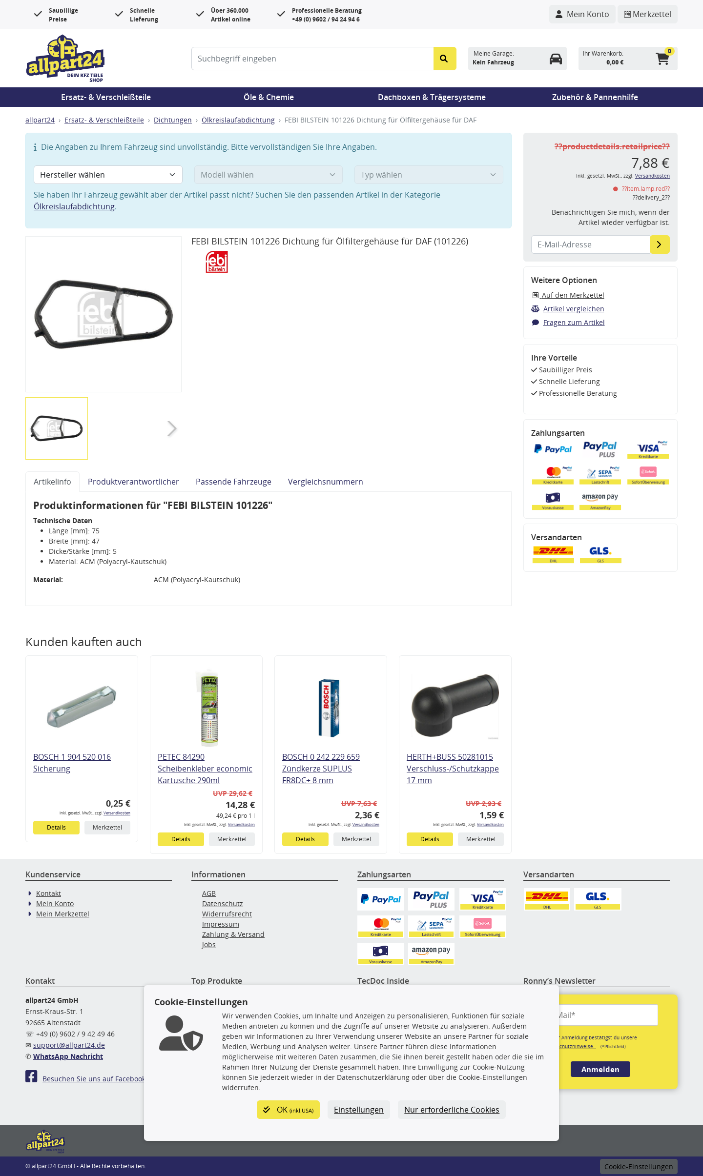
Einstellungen (359, 1109)
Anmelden (600, 1069)
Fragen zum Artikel (568, 322)
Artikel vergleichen (567, 308)
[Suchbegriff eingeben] (312, 58)
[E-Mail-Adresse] (660, 244)
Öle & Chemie (269, 97)
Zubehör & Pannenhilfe (595, 97)
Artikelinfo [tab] (52, 481)
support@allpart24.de (69, 1045)
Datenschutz (222, 903)
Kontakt (48, 893)
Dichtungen (173, 119)
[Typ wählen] (428, 174)
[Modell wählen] (268, 174)
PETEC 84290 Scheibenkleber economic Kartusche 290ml (205, 768)
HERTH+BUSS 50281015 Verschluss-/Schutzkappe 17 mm (453, 768)
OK (288, 1109)
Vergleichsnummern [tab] (325, 481)
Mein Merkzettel (62, 913)
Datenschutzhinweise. (569, 1046)
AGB (209, 893)
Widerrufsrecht (227, 913)
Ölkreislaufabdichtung (238, 119)
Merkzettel (107, 827)
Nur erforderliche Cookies (451, 1109)
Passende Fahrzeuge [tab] (233, 481)
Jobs (209, 944)
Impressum (220, 924)
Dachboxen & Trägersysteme (432, 97)
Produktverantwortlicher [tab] (133, 481)
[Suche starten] (445, 58)
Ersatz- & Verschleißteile (106, 97)
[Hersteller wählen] (108, 174)
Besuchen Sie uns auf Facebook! (86, 1078)
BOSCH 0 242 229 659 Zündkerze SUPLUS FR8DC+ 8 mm (321, 768)
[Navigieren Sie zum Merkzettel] (648, 14)
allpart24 (40, 119)
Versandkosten (116, 812)
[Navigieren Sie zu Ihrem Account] (582, 14)
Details (56, 827)
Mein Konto (55, 903)
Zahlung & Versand (233, 934)
